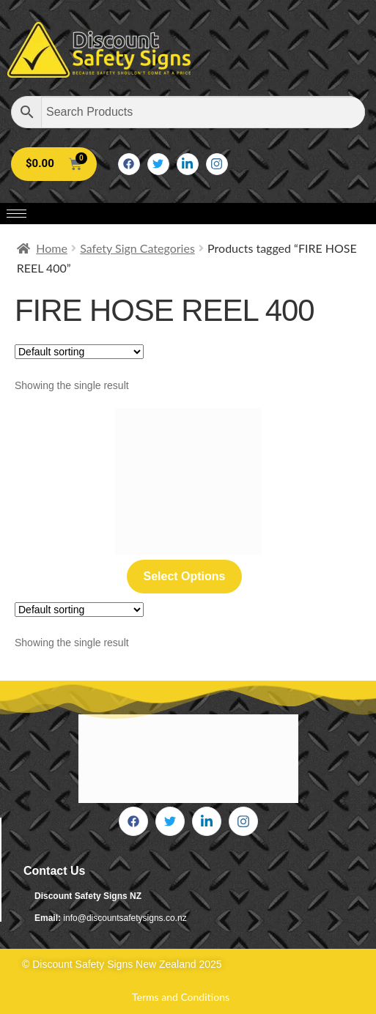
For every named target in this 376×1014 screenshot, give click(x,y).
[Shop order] (79, 351)
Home (51, 248)
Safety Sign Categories (137, 248)
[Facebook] (129, 164)
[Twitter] (158, 164)
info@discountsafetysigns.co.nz (124, 918)
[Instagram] (217, 164)
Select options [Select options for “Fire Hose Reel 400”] (184, 576)
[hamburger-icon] (16, 213)
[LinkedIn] (188, 164)
